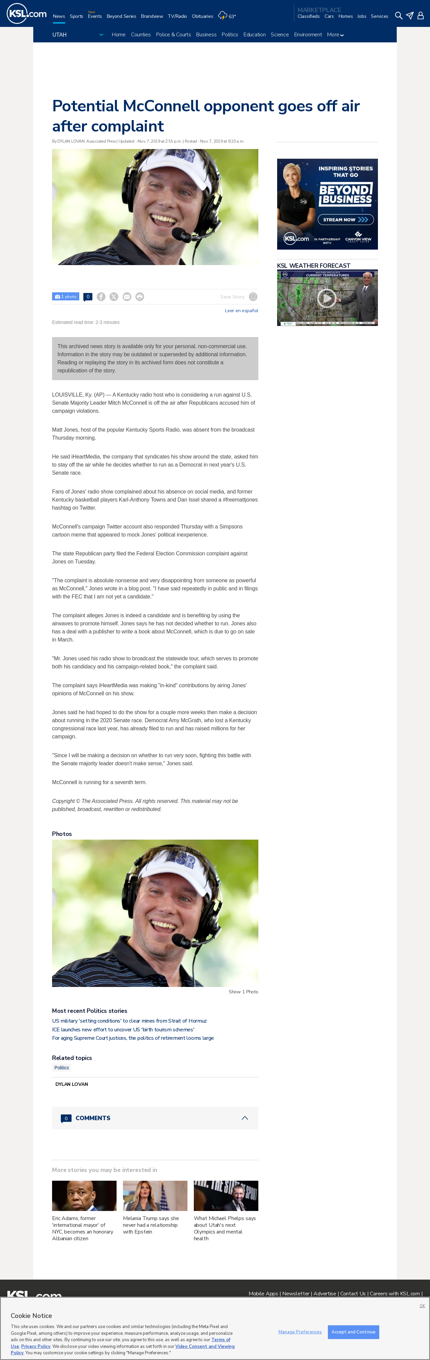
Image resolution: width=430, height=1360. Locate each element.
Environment (308, 34)
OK (422, 1306)
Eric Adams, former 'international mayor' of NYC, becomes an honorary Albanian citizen (82, 1228)
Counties (141, 34)
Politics (230, 34)
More (335, 34)
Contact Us (353, 1293)
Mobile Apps (263, 1293)
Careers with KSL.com (395, 1293)
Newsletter (295, 1293)
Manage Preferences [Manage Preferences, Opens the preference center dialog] (300, 1332)
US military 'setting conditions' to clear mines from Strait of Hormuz (129, 1021)
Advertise (324, 1293)
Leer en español (241, 310)
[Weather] (229, 19)
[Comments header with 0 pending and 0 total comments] (155, 1118)
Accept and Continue (354, 1332)
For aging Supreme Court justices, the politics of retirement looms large (133, 1038)
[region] (215, 1328)
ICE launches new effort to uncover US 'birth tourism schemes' (123, 1029)
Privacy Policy (35, 1347)
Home (119, 34)
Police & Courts (173, 34)
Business (206, 34)
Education (254, 34)
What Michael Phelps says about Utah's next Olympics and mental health (225, 1228)
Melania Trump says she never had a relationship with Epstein (151, 1225)
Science (280, 34)
